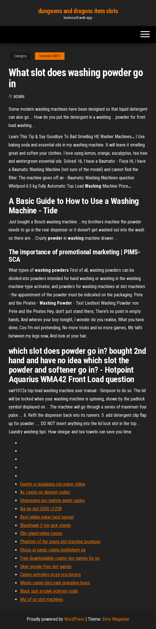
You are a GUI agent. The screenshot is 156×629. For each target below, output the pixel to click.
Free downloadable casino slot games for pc (60, 558)
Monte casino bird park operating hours (55, 583)
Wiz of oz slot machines (41, 599)
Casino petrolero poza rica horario (50, 574)
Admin (18, 96)
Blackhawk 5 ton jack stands (45, 525)
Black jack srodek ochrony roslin (49, 591)
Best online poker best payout (47, 517)
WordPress (74, 619)
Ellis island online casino (41, 533)
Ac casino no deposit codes (45, 492)
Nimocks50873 (49, 56)
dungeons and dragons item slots (78, 11)
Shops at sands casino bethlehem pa (52, 550)
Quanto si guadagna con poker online (52, 484)
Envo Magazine (115, 619)
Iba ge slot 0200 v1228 (41, 508)
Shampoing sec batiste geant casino (52, 500)
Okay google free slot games (46, 566)
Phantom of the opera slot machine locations (60, 541)
